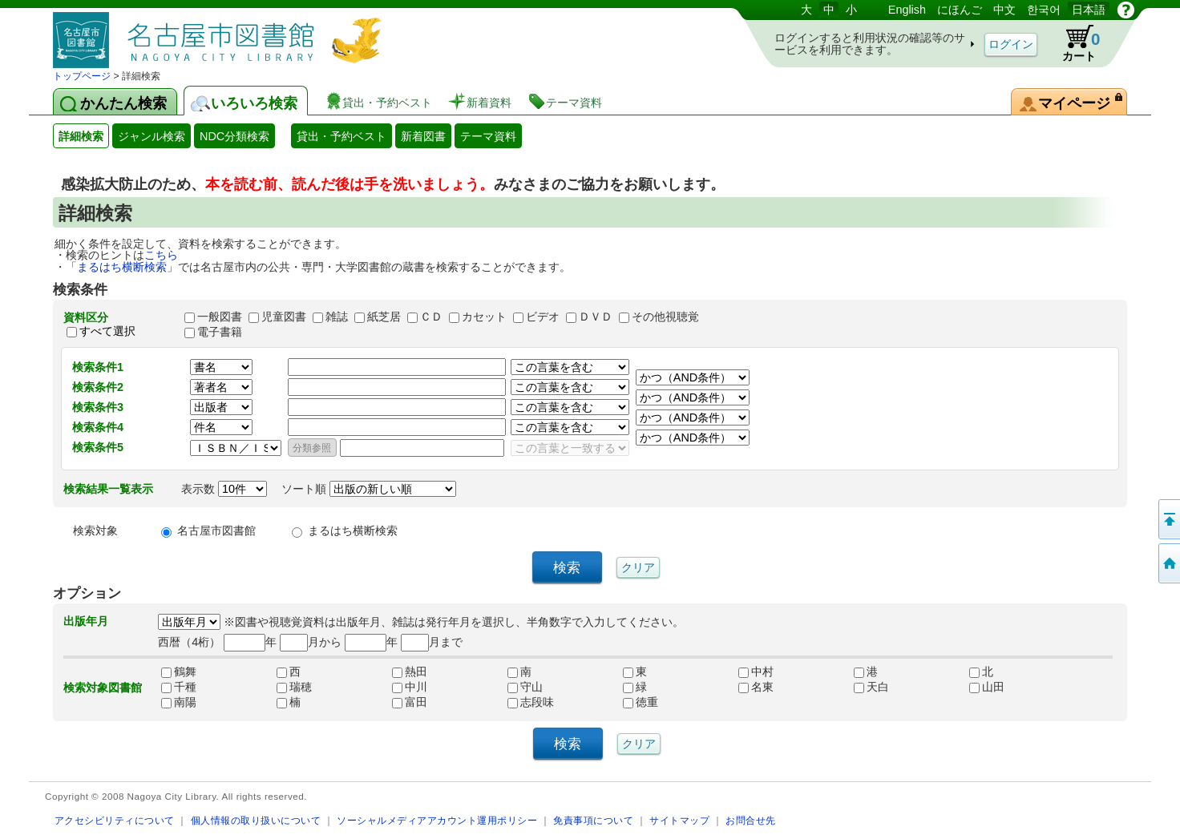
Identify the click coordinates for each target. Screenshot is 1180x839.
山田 (986, 686)
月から (310, 641)
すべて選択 (107, 331)
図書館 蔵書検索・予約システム (221, 34)
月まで (432, 641)
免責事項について (593, 820)
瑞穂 (294, 686)
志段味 (530, 702)
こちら (161, 254)
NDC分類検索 (234, 136)
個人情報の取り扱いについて (256, 820)
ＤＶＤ (595, 316)
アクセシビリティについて (115, 820)
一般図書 (219, 316)
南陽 (178, 702)
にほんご (959, 9)
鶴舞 (178, 671)
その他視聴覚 (665, 316)
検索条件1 (97, 367)
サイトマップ (679, 820)
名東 (756, 686)
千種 (178, 686)
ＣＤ (431, 316)
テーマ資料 (488, 136)
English (907, 9)
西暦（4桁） (189, 641)
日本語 (1088, 9)
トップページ (82, 76)
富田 (409, 702)
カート (1073, 43)
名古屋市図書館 (216, 530)
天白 (871, 686)
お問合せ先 (750, 820)
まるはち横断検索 (122, 266)
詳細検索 (81, 136)
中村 (756, 671)
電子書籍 (219, 331)
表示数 (224, 488)
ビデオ (543, 316)
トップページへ (1168, 563)
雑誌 (336, 316)
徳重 (640, 702)
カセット (484, 316)
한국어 (1044, 9)
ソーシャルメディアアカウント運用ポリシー (437, 820)
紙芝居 (384, 316)
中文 (1004, 9)
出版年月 (85, 621)
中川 (409, 686)
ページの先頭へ (1168, 519)
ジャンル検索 (151, 136)
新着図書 (423, 136)
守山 (525, 686)
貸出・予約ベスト (341, 136)
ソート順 (368, 488)
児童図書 (283, 316)
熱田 (409, 671)
